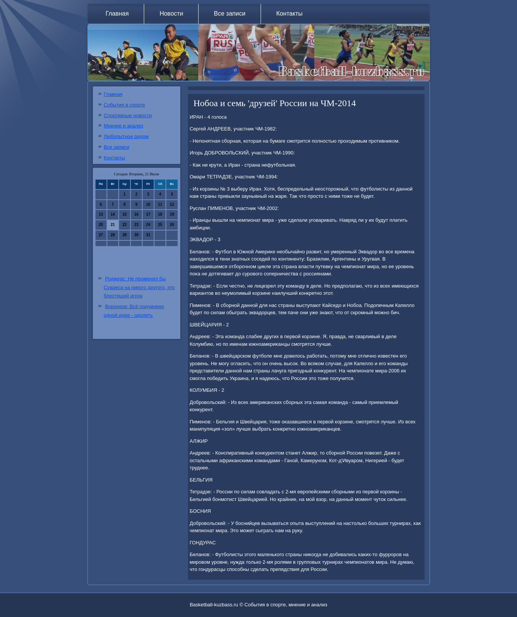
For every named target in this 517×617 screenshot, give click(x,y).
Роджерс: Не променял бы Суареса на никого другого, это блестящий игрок (139, 287)
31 (148, 235)
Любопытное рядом (126, 136)
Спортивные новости (128, 115)
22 (124, 225)
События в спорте (124, 105)
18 (160, 214)
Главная (117, 13)
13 (101, 214)
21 (113, 225)
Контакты (289, 13)
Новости (171, 13)
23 (136, 225)
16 (136, 214)
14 (113, 214)
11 (160, 204)
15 (124, 214)
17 (148, 214)
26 (172, 225)
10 (148, 204)
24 (148, 225)
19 (172, 214)
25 (160, 225)
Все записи (229, 13)
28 (113, 235)
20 (101, 225)
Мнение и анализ (123, 126)
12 (172, 204)
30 (136, 235)
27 (101, 235)
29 (124, 235)
